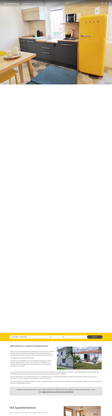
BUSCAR (95, 337)
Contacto (55, 3)
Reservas (49, 3)
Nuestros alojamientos (39, 3)
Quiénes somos (27, 3)
